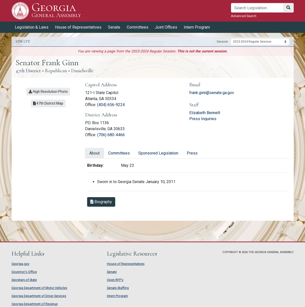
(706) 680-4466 (111, 134)
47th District (28, 71)
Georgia (56, 10)
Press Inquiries (202, 118)
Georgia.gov (20, 264)
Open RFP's (115, 280)
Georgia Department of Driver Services (39, 296)
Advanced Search (243, 16)
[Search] (257, 8)
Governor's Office (24, 272)
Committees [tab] (119, 153)
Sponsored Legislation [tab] (158, 153)
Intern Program (197, 27)
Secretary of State (24, 280)
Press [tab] (192, 153)
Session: (223, 41)
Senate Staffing (118, 288)
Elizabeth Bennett (204, 112)
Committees (137, 27)
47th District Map (48, 103)
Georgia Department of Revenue (35, 304)
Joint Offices (166, 27)
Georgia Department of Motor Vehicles (39, 288)
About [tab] (94, 153)
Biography (101, 201)
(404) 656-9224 (111, 104)
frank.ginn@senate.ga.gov (211, 92)
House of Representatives (78, 27)
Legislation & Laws (31, 27)
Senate (114, 27)
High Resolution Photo (48, 92)
